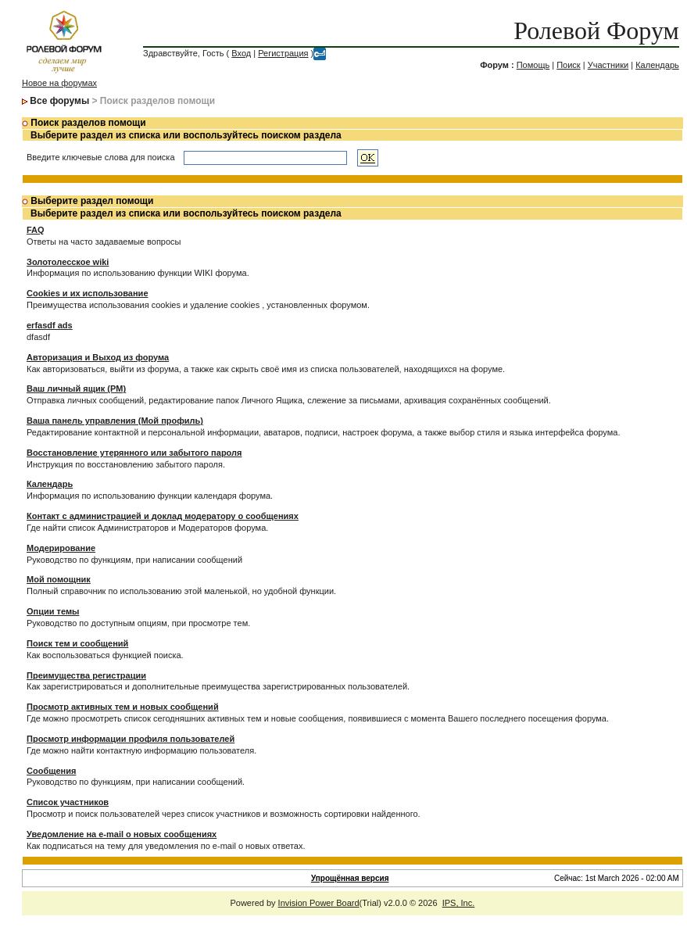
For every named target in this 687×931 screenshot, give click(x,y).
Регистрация (283, 53)
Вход (241, 53)
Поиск (568, 65)
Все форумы (59, 100)
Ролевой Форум (595, 30)
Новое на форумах (59, 83)
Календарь (657, 65)
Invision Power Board (319, 903)
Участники (608, 65)
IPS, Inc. (458, 903)
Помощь (533, 65)
